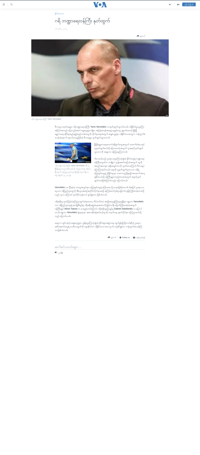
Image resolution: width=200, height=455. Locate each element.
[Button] (141, 36)
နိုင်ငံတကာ (59, 13)
